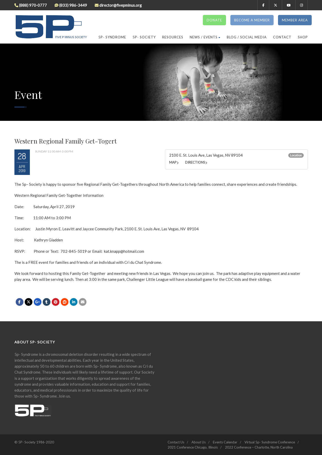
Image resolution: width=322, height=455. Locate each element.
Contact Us (176, 442)
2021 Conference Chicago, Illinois (193, 447)
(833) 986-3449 (73, 5)
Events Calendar (225, 442)
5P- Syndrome (112, 37)
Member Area (295, 20)
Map (173, 162)
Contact (282, 37)
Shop (303, 37)
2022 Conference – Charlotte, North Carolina (259, 447)
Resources (172, 37)
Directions (195, 162)
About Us (199, 442)
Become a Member (252, 20)
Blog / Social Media (247, 37)
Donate (214, 20)
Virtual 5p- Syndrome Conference (270, 442)
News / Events (205, 37)
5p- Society (144, 37)
